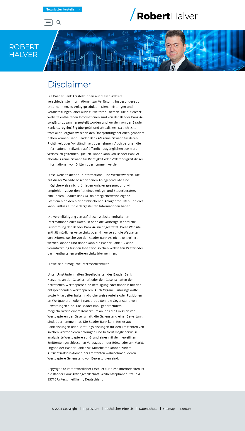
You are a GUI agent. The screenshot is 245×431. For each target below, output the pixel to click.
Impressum (91, 408)
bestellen (61, 9)
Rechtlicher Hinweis (119, 408)
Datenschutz (148, 408)
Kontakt (185, 408)
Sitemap (169, 408)
